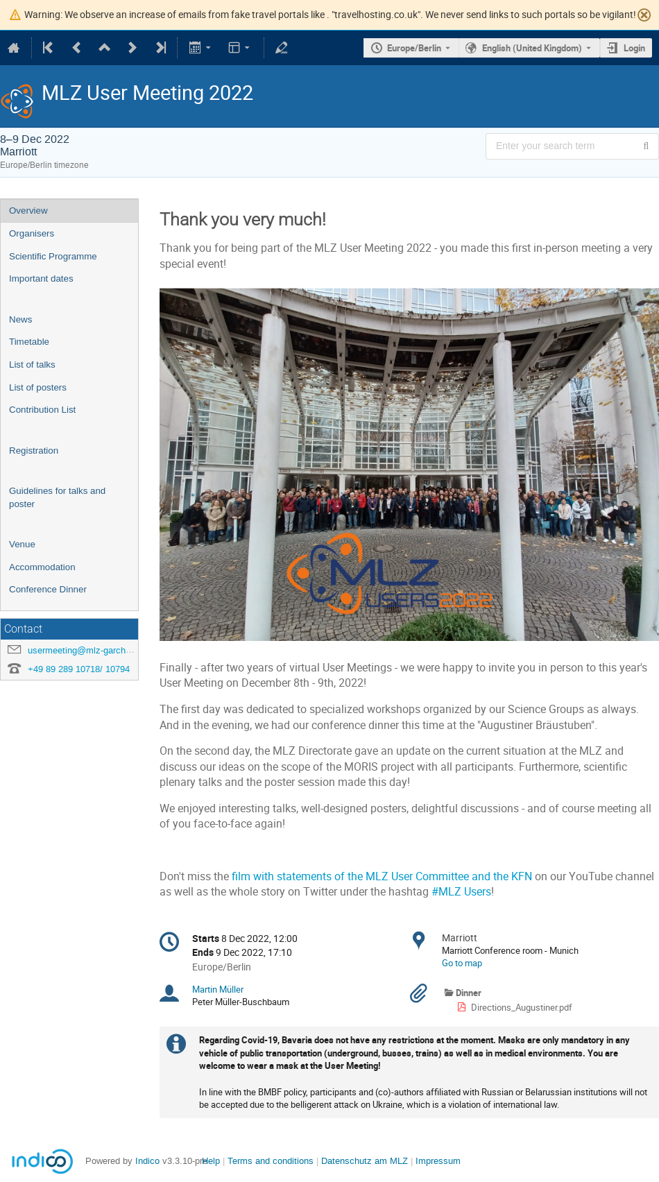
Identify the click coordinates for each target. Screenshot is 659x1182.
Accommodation (42, 567)
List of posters (38, 387)
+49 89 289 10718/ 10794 (79, 669)
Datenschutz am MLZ (364, 1161)
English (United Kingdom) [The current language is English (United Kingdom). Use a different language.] (532, 48)
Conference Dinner (48, 589)
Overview (28, 210)
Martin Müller (217, 989)
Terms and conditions (271, 1161)
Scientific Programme (53, 256)
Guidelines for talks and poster (57, 497)
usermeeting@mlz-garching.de (89, 650)
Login (634, 48)
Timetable (29, 341)
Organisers (31, 233)
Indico (147, 1161)
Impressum (438, 1161)
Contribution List (42, 409)
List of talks (32, 364)
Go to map (462, 963)
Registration (33, 450)
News (20, 319)
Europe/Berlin (414, 48)
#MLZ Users (460, 891)
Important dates (41, 278)
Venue (22, 544)
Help (211, 1161)
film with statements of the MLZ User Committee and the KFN (382, 876)
